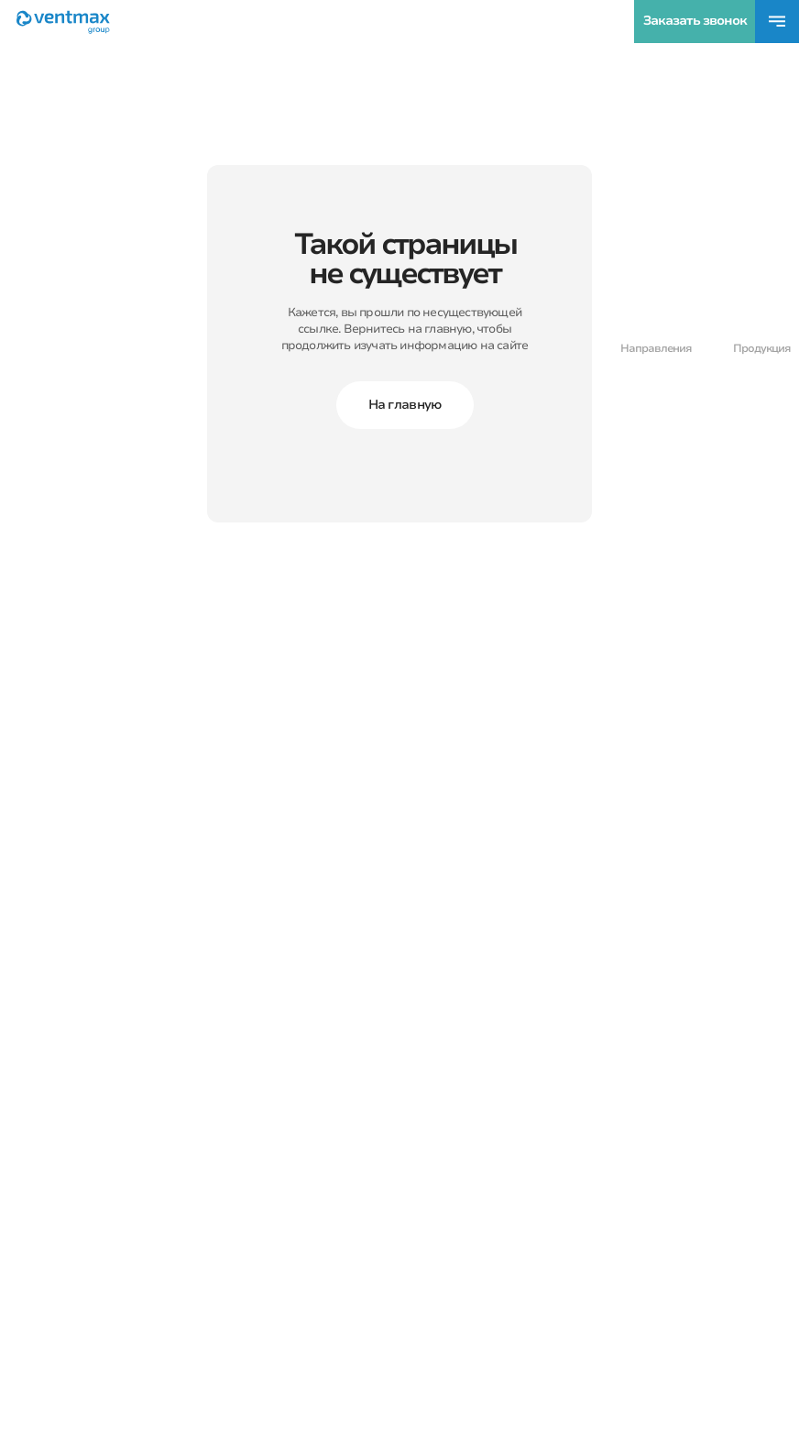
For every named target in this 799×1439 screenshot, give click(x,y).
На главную (405, 404)
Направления (656, 348)
